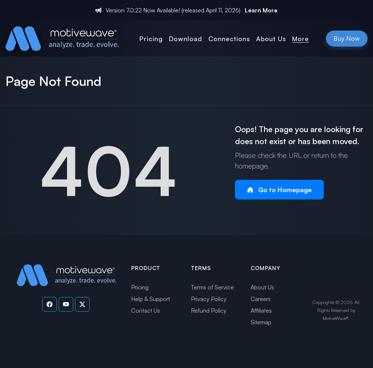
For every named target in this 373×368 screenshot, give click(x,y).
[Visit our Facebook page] (49, 304)
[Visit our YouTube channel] (66, 304)
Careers (261, 298)
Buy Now (347, 38)
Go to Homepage (279, 190)
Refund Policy (209, 310)
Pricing (140, 287)
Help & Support (150, 298)
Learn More (261, 10)
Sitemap (261, 322)
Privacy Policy (209, 298)
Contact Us (145, 310)
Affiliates (261, 310)
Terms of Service (212, 287)
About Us (262, 287)
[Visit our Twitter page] (82, 304)
